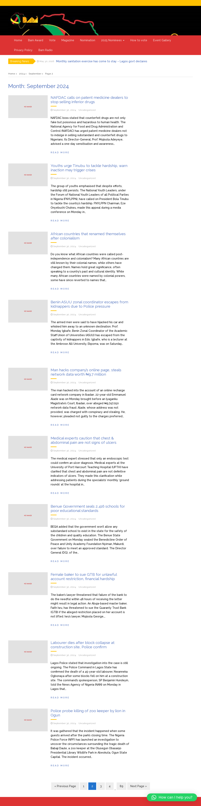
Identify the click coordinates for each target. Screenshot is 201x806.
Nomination (87, 40)
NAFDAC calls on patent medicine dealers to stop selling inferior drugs (89, 99)
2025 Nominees (112, 40)
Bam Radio (45, 50)
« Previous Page (65, 786)
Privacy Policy (23, 50)
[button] (172, 797)
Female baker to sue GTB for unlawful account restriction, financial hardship (84, 576)
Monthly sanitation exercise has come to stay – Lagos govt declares (101, 61)
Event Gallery (162, 40)
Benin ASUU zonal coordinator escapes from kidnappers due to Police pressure (89, 304)
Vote (52, 40)
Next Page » (138, 786)
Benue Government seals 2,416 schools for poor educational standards (88, 508)
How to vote (138, 40)
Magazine (67, 40)
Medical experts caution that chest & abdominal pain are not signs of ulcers (83, 440)
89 (121, 786)
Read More (60, 152)
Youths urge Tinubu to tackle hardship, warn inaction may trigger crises (89, 167)
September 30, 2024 (64, 110)
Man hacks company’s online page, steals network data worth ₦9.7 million (86, 372)
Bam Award (35, 40)
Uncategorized (87, 110)
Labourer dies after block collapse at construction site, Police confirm (82, 644)
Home (18, 40)
